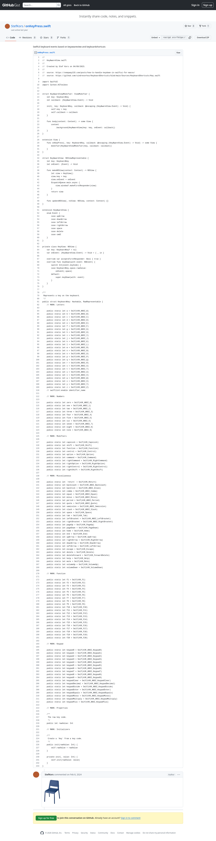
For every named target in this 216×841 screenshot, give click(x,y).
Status (93, 833)
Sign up (207, 5)
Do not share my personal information (159, 833)
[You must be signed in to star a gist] (189, 26)
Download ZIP (203, 37)
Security (84, 833)
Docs (113, 833)
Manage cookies (133, 833)
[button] (189, 37)
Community (103, 833)
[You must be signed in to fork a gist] (204, 26)
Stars (46, 37)
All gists (67, 5)
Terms (67, 833)
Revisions (27, 37)
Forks (63, 37)
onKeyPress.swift (38, 26)
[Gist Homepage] (11, 5)
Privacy (75, 833)
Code (10, 37)
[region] (108, 412)
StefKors (17, 26)
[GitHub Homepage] (42, 833)
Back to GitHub (82, 5)
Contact (120, 833)
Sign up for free (46, 818)
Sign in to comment (130, 817)
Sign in (195, 5)
